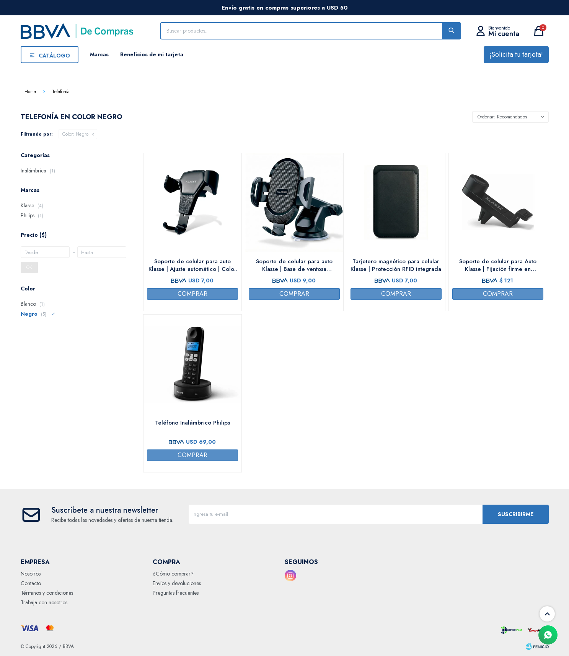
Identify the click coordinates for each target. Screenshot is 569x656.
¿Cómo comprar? (173, 573)
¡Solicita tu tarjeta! (516, 54)
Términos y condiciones (47, 593)
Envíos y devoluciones (177, 583)
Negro (75, 134)
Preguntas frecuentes (176, 593)
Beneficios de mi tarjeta (151, 54)
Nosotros (31, 573)
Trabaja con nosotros (44, 602)
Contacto (31, 583)
